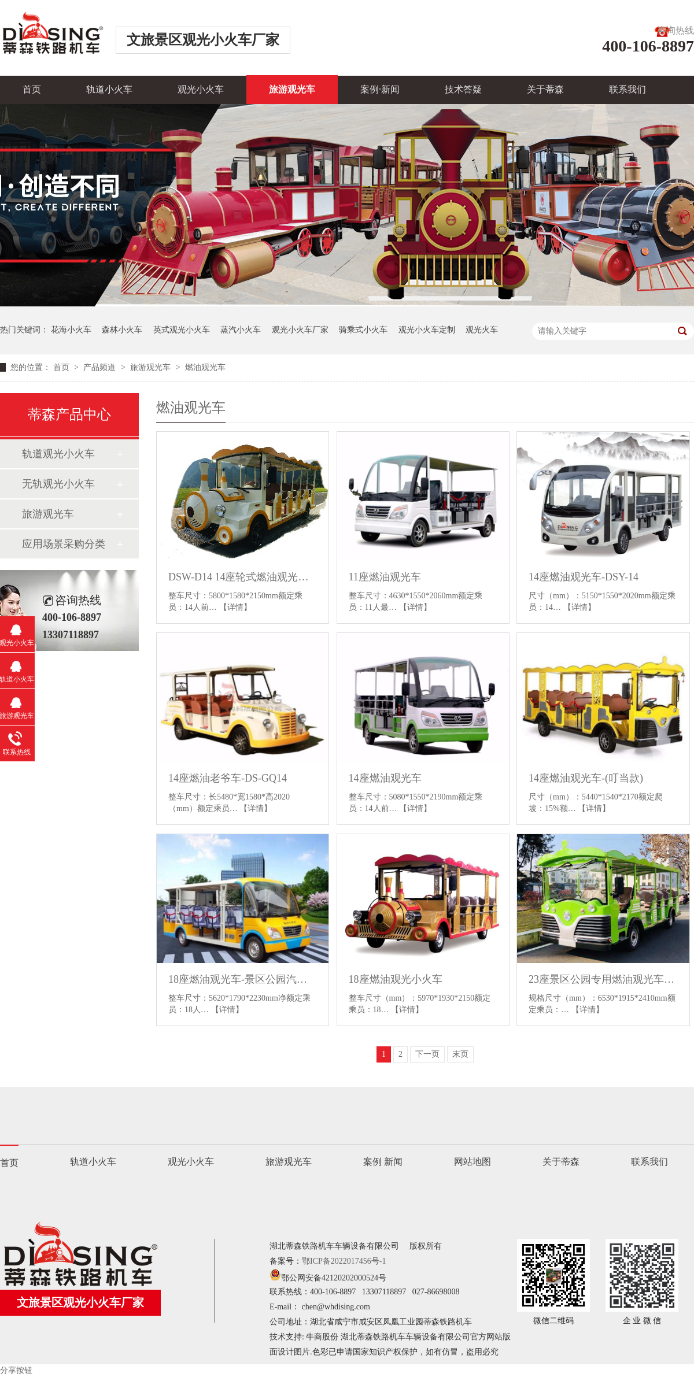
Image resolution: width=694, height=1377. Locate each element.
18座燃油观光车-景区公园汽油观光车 (242, 979)
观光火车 (482, 329)
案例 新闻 (383, 1162)
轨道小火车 (109, 89)
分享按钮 (16, 1370)
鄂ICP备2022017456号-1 (344, 1261)
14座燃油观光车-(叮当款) (586, 778)
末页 (460, 1054)
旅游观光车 (292, 89)
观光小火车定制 (426, 329)
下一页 (427, 1054)
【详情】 (235, 607)
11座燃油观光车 (385, 577)
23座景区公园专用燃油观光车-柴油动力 (603, 979)
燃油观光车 (205, 367)
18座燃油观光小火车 (395, 979)
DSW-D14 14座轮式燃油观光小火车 (242, 577)
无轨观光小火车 (58, 484)
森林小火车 (122, 329)
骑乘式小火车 (363, 329)
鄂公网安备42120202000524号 (328, 1278)
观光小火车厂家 (300, 329)
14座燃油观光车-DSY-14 (583, 577)
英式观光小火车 (181, 329)
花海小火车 (71, 329)
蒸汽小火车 (240, 329)
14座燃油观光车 (385, 778)
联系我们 (627, 89)
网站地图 (472, 1162)
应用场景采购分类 (63, 544)
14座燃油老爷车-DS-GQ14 (227, 778)
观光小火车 (201, 89)
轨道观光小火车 (58, 454)
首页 (32, 89)
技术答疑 (463, 89)
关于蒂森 (545, 89)
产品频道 (100, 367)
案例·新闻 (380, 89)
